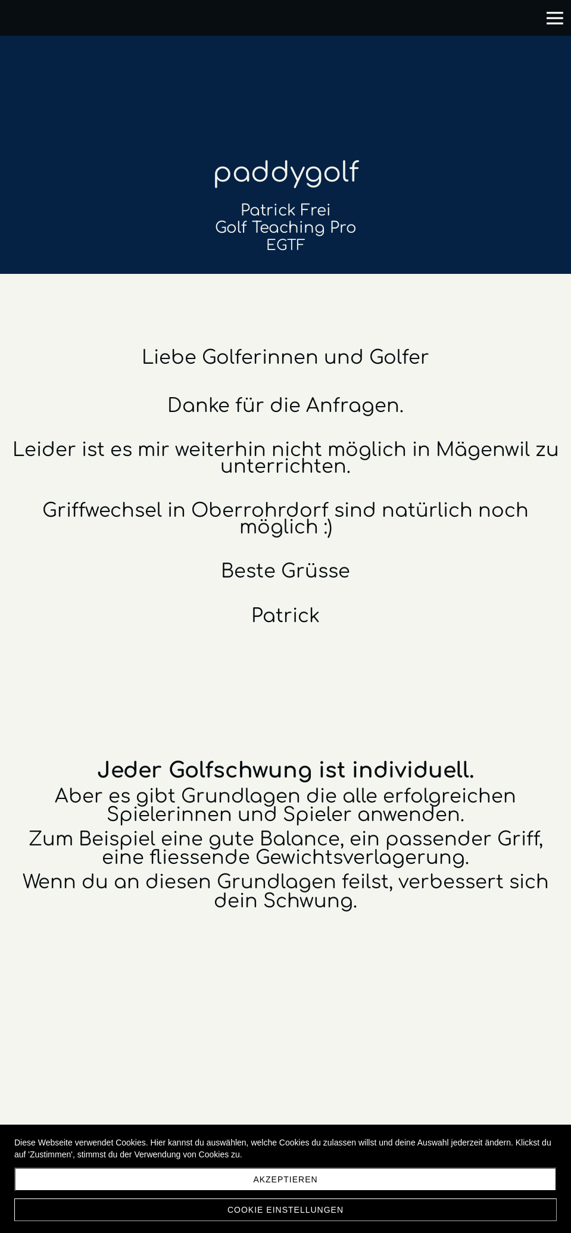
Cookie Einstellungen (285, 1210)
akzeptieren (285, 1179)
